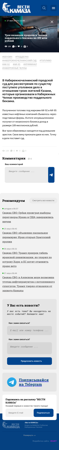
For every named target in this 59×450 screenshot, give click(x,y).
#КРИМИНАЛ (30, 64)
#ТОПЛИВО (45, 60)
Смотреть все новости (43, 200)
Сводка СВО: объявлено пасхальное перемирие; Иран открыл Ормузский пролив (26, 237)
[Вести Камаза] (16, 7)
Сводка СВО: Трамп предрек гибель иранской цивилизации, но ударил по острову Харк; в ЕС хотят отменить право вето (27, 259)
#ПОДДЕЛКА (21, 56)
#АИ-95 (16, 64)
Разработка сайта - (45, 441)
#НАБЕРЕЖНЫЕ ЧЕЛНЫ (14, 68)
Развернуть (29, 435)
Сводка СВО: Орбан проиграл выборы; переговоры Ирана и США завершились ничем (27, 217)
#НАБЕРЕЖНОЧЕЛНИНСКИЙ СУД (19, 60)
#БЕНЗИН (7, 56)
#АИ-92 (6, 64)
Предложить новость (31, 361)
